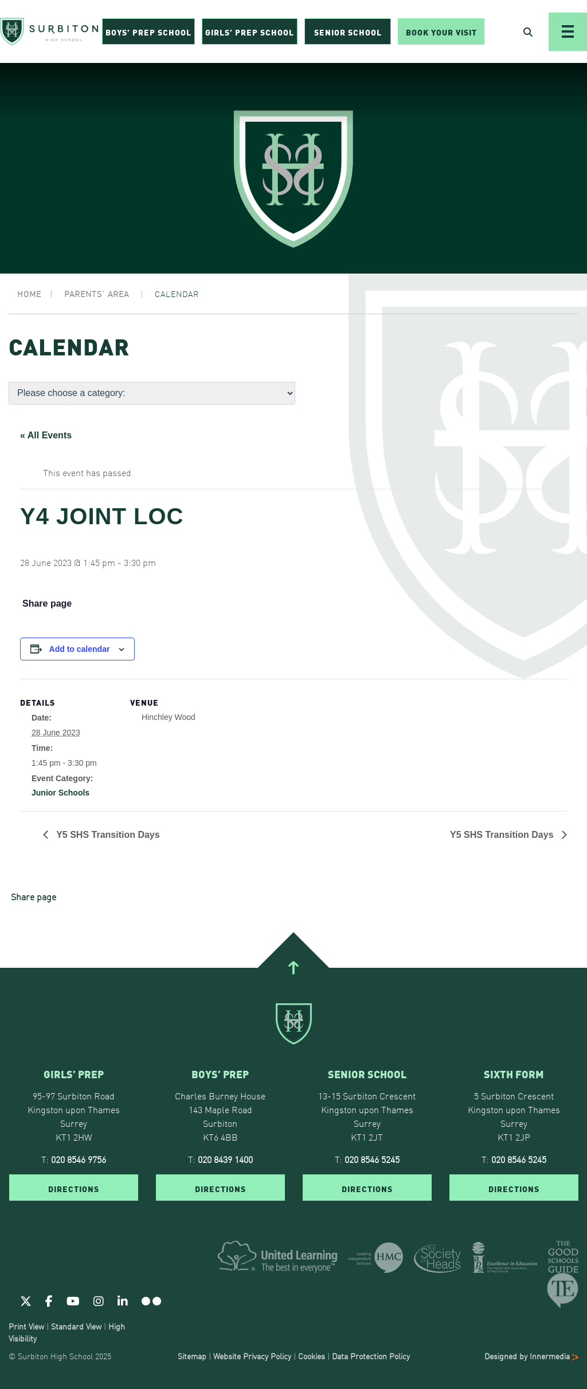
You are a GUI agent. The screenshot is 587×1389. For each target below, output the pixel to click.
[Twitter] (26, 1300)
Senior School (348, 32)
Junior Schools (60, 792)
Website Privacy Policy (252, 1356)
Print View (26, 1326)
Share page (47, 603)
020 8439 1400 (225, 1159)
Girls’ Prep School (249, 32)
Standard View (76, 1326)
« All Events (46, 435)
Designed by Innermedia (531, 1356)
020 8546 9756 (78, 1159)
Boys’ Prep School (148, 32)
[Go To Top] (293, 967)
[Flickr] (151, 1300)
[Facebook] (49, 1300)
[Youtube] (73, 1300)
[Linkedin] (123, 1300)
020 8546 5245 (372, 1159)
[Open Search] (528, 32)
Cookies (311, 1356)
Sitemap (192, 1356)
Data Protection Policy (371, 1356)
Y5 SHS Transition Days (107, 835)
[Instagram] (98, 1300)
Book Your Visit (441, 32)
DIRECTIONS (73, 1188)
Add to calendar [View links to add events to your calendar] (79, 649)
